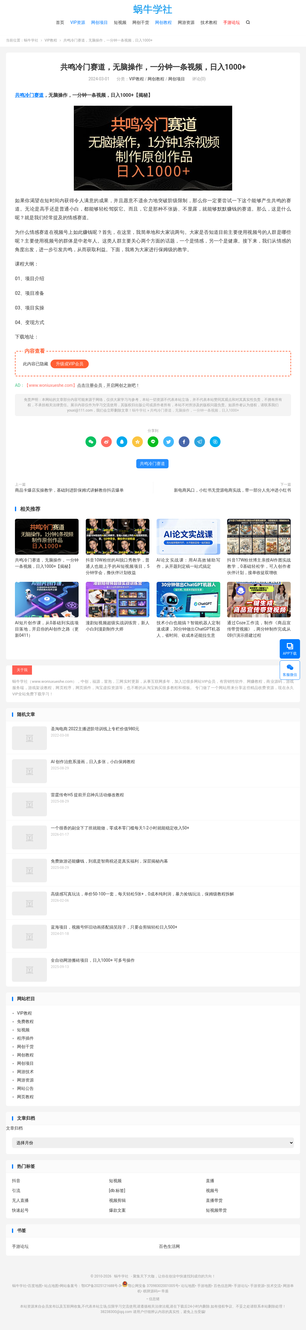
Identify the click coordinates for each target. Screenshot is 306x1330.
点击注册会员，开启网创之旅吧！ (108, 386)
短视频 (120, 22)
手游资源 (257, 1287)
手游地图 (204, 1287)
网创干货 (140, 22)
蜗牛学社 (152, 9)
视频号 (212, 1192)
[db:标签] (117, 1192)
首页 (60, 22)
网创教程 (163, 22)
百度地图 (35, 1287)
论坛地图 (188, 1287)
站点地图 (51, 1287)
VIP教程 (51, 42)
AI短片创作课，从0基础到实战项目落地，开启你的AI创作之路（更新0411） (47, 630)
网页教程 (25, 1098)
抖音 (16, 1182)
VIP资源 (77, 22)
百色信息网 (223, 1287)
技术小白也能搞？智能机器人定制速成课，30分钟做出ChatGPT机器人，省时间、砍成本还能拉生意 (188, 630)
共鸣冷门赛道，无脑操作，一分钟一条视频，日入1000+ (153, 68)
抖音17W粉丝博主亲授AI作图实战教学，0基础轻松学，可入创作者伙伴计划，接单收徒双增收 (259, 567)
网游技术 (25, 1073)
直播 (210, 1182)
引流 (16, 1192)
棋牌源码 (150, 1293)
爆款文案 (117, 1211)
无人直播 (20, 1201)
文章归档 (14, 1129)
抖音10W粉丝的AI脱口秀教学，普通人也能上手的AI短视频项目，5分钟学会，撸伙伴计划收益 (117, 567)
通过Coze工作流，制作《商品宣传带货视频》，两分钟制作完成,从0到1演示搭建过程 (259, 630)
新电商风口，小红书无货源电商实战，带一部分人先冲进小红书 (232, 491)
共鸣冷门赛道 (29, 96)
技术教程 (209, 22)
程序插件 (25, 1039)
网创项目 (99, 22)
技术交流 (274, 1287)
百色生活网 (169, 1247)
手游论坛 (20, 1247)
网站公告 (25, 1089)
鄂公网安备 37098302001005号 (150, 1287)
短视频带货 (216, 1211)
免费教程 (25, 1023)
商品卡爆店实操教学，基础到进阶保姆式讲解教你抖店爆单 (69, 491)
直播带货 (214, 1201)
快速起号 (20, 1211)
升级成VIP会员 (69, 365)
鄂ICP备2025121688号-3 (101, 1287)
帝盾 (165, 1293)
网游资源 (186, 22)
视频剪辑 (117, 1201)
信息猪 (154, 1300)
